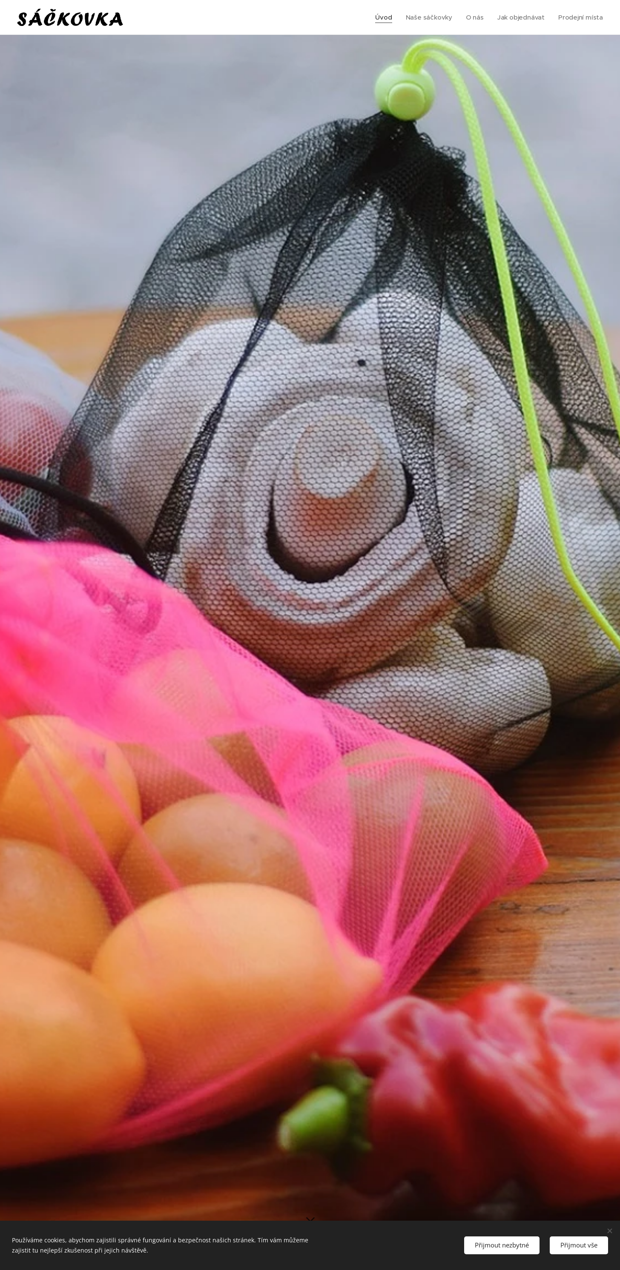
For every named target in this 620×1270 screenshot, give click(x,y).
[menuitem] (382, 17)
